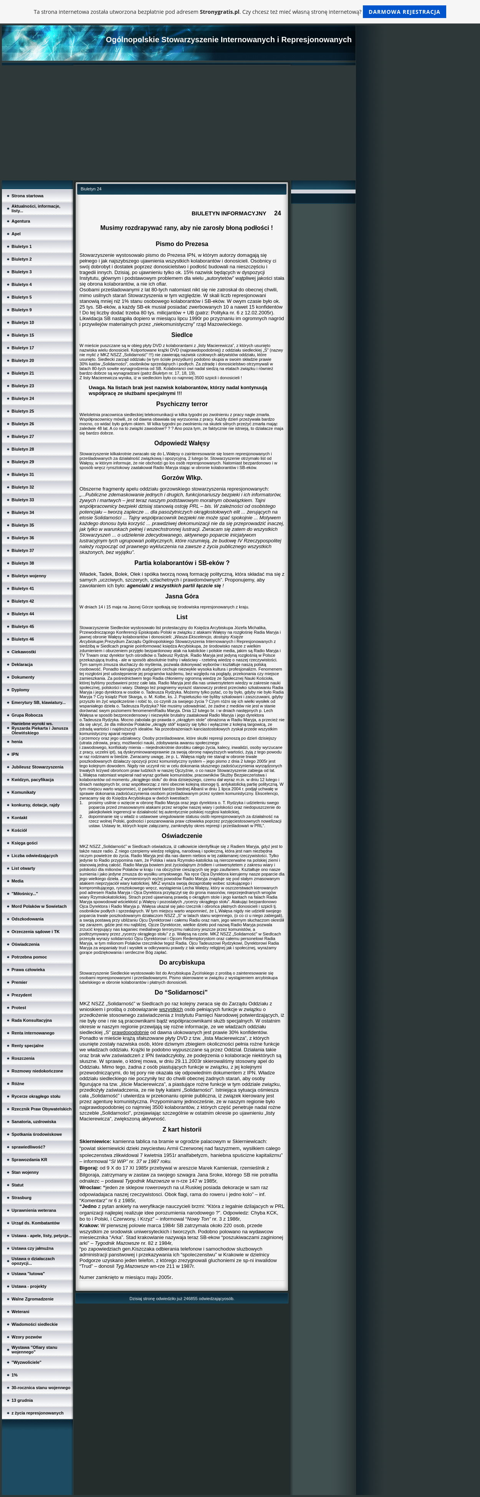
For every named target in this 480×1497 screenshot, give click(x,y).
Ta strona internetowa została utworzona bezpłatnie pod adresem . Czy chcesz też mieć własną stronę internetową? (240, 11)
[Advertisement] (179, 123)
